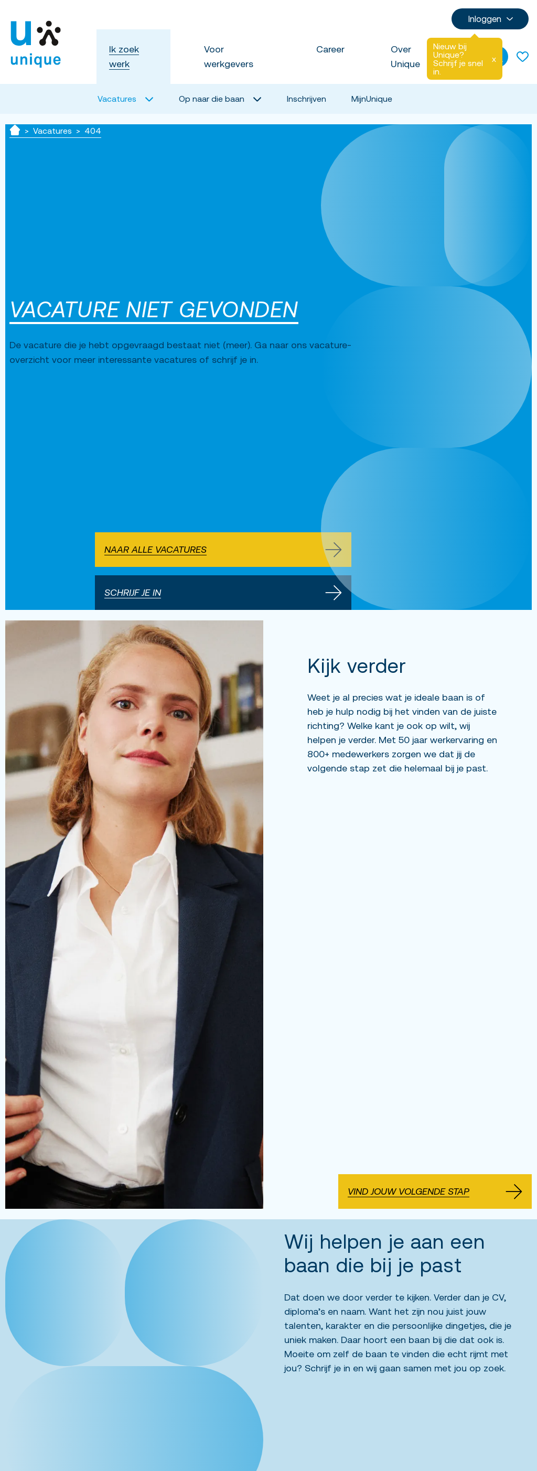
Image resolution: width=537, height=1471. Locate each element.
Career (330, 49)
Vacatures (52, 130)
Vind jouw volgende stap (435, 1191)
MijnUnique (371, 98)
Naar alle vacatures (223, 549)
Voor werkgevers (228, 56)
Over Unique (405, 56)
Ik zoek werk (124, 56)
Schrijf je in (223, 592)
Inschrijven (306, 98)
